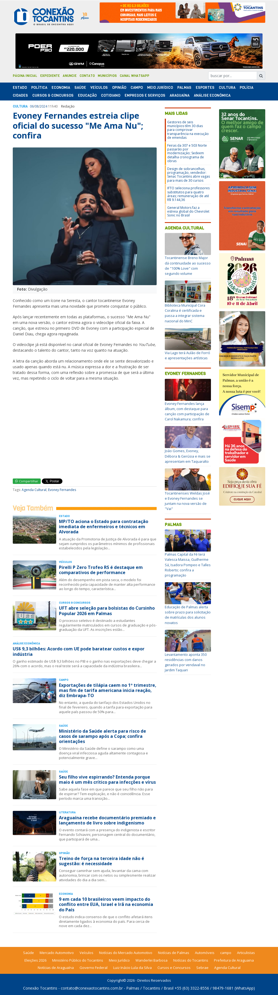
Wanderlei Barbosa (151, 960)
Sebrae (202, 967)
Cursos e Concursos (174, 967)
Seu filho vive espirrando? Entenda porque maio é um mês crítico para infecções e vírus (107, 779)
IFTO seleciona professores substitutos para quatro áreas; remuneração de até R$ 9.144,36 (188, 194)
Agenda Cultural (34, 489)
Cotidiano (110, 95)
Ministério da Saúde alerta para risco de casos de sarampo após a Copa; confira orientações (102, 736)
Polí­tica (39, 87)
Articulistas (246, 952)
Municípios (107, 76)
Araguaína (179, 95)
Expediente (50, 76)
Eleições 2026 (35, 960)
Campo (137, 87)
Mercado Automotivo (57, 952)
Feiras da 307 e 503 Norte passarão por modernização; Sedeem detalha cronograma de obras (187, 153)
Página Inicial (25, 76)
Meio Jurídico (160, 87)
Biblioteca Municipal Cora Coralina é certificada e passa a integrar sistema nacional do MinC (185, 313)
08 (37, 106)
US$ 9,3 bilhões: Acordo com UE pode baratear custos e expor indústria (78, 651)
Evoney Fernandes (62, 489)
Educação (87, 95)
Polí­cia (246, 87)
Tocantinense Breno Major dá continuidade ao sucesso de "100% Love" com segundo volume (188, 265)
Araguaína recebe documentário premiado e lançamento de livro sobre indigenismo (107, 820)
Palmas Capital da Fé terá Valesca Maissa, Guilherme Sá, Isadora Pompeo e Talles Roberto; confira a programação (188, 565)
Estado (20, 87)
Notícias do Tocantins (190, 960)
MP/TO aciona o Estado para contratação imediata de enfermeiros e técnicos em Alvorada (103, 526)
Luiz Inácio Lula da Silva (132, 967)
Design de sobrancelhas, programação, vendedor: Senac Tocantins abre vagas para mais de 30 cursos (188, 174)
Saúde (80, 87)
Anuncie (70, 76)
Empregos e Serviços (145, 95)
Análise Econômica (212, 95)
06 (32, 106)
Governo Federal (94, 967)
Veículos (99, 87)
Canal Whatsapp (134, 76)
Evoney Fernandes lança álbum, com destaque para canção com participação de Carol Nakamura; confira (187, 411)
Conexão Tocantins (40, 988)
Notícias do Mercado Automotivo (125, 952)
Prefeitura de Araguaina (234, 960)
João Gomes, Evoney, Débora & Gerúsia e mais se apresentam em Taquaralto (187, 456)
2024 (43, 106)
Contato (87, 76)
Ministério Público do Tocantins (77, 960)
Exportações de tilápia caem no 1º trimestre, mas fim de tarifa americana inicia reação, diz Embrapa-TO (107, 690)
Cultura (227, 87)
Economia (61, 87)
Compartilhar (26, 481)
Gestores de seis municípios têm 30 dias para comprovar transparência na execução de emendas (188, 130)
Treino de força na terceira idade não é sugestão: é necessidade (101, 861)
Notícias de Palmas (173, 952)
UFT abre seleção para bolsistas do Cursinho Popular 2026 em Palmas (107, 610)
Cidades (20, 95)
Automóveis (204, 952)
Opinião (119, 87)
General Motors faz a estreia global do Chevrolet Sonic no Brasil (188, 211)
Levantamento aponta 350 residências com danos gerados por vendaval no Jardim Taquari (186, 662)
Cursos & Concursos (53, 95)
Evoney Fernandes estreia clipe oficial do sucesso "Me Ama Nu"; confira (78, 125)
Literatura (67, 812)
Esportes (205, 87)
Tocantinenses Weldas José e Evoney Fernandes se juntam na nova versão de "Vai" (187, 501)
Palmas (184, 87)
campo (225, 952)
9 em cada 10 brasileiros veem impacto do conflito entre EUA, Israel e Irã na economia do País (106, 904)
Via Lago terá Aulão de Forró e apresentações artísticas (187, 355)
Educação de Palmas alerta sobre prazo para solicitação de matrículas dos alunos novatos (188, 614)
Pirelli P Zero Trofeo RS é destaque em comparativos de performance (101, 569)
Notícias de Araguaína (56, 967)
